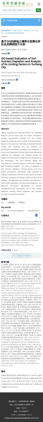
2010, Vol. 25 (17, 31)
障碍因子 (22, 202)
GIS (2, 202)
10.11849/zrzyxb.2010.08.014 (14, 33)
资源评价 (4, 36)
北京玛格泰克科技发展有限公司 (22, 418)
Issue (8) (27, 31)
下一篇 (26, 256)
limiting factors (34, 211)
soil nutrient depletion (15, 211)
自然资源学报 (6, 31)
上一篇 (16, 256)
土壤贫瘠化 (11, 202)
